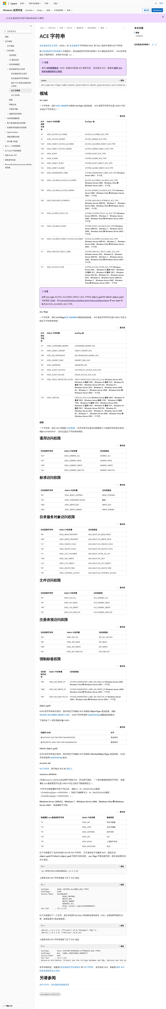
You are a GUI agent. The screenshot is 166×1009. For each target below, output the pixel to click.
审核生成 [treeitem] (12, 104)
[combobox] (17, 31)
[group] (83, 85)
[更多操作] (124, 28)
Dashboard (157, 10)
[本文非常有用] (152, 44)
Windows (51, 28)
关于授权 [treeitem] (10, 46)
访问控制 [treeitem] (12, 55)
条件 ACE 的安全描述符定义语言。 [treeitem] (21, 84)
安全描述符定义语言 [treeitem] (19, 73)
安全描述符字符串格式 (52, 51)
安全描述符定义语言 (49, 45)
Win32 (69, 28)
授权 (102, 28)
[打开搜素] (155, 3)
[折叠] (31, 26)
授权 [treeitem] (7, 36)
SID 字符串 (44, 768)
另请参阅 (139, 36)
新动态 (146, 10)
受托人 (69, 768)
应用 (61, 28)
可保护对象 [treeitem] (13, 109)
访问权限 (71, 428)
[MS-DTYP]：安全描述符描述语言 (54, 984)
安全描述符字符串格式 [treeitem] (20, 78)
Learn (42, 28)
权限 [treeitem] (11, 100)
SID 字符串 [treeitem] (15, 95)
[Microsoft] (4, 3)
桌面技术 (80, 28)
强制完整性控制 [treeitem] (13, 136)
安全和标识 (92, 28)
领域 (137, 32)
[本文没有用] (155, 44)
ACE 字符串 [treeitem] (15, 90)
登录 (161, 3)
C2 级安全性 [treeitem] (14, 60)
